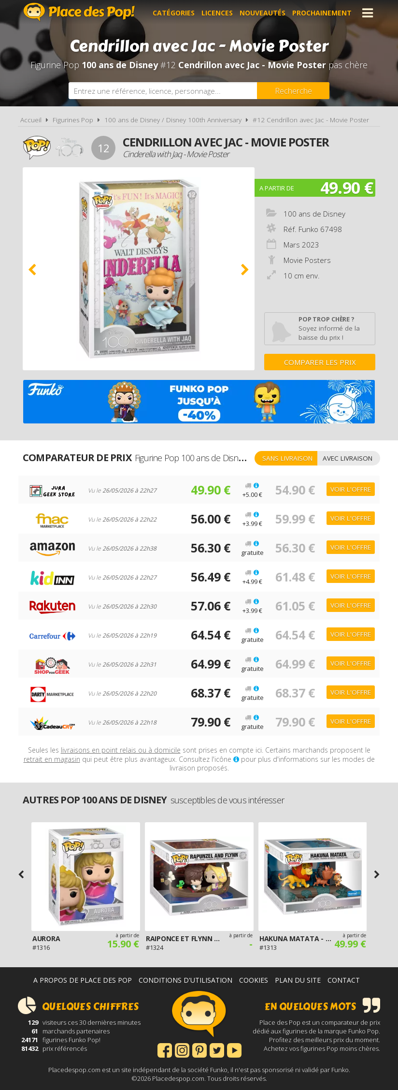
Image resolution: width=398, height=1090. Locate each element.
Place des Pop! (79, 12)
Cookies (253, 980)
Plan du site (298, 980)
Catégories (174, 12)
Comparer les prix (320, 362)
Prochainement (322, 12)
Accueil (31, 120)
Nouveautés (262, 12)
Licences (217, 12)
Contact (343, 980)
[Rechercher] (293, 90)
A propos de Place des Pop (82, 980)
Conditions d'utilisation (185, 980)
